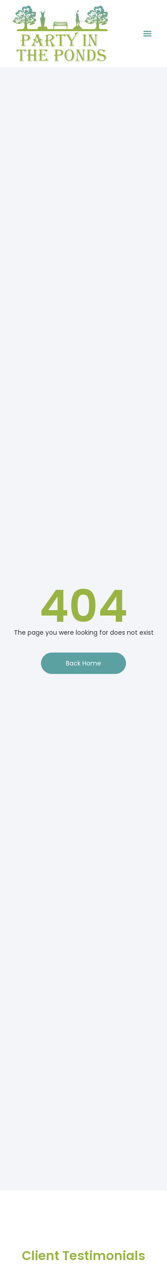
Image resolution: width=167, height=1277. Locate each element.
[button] (147, 33)
